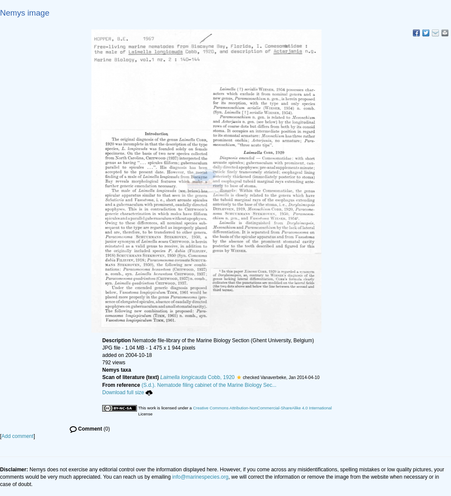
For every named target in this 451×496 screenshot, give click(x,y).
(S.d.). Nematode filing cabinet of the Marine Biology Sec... (209, 385)
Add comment (17, 436)
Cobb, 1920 (197, 377)
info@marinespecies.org (200, 477)
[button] (239, 377)
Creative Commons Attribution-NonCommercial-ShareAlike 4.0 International (262, 407)
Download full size (127, 392)
